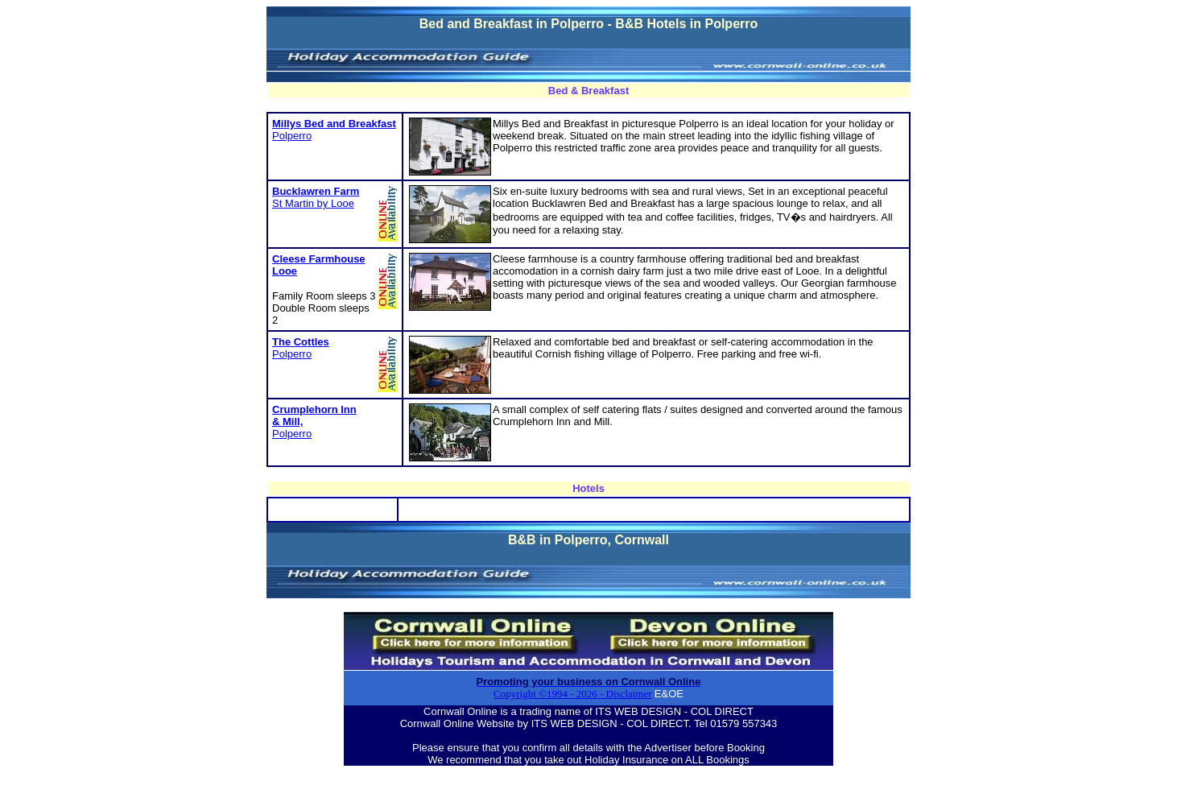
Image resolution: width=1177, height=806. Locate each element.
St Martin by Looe (315, 197)
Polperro (292, 136)
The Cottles (300, 342)
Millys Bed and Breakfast (334, 124)
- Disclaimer (624, 694)
